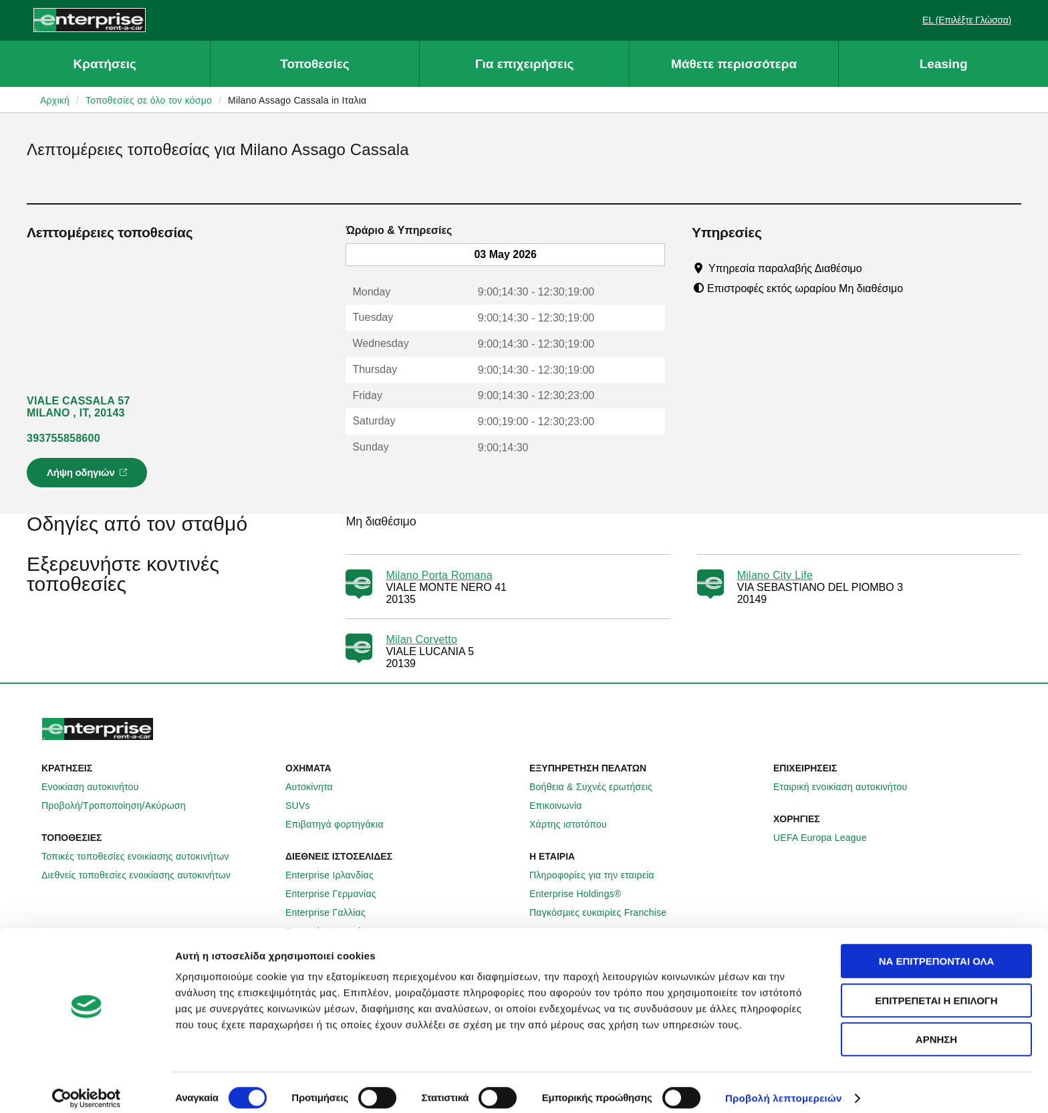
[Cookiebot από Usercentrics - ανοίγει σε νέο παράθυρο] (86, 1087)
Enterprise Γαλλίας (332, 912)
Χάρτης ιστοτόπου (575, 824)
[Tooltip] (874, 268)
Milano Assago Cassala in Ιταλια (297, 100)
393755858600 (63, 438)
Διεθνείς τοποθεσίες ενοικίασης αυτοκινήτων (143, 875)
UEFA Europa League (827, 837)
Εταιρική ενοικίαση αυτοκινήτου (847, 786)
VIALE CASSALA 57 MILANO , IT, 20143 (78, 406)
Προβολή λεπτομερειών (783, 1086)
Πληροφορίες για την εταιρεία (599, 875)
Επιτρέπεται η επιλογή (936, 989)
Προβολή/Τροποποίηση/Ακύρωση (121, 805)
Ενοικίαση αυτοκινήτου (97, 786)
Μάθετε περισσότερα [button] (734, 64)
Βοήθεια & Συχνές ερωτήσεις (598, 786)
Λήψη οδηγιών (89, 476)
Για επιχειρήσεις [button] (524, 64)
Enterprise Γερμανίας (338, 893)
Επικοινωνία (563, 805)
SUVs (305, 805)
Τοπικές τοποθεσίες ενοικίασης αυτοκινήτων (142, 856)
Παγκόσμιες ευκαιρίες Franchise (605, 912)
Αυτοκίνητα (316, 786)
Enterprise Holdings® (582, 893)
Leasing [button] (944, 64)
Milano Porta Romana (439, 575)
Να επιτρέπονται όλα (937, 949)
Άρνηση (936, 1027)
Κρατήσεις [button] (105, 64)
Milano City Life (775, 575)
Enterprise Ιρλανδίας (336, 875)
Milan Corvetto (421, 639)
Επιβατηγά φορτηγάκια (341, 824)
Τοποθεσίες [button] (314, 64)
